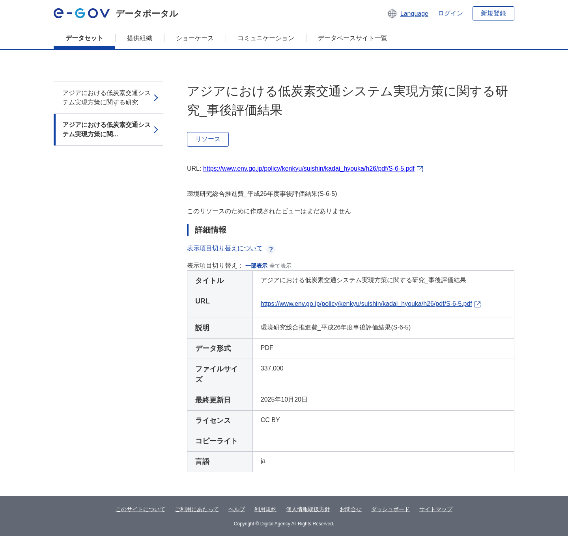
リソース (207, 139)
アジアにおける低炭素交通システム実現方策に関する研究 (106, 97)
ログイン (450, 13)
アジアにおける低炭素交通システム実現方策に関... (106, 129)
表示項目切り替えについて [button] (231, 248)
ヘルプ (236, 509)
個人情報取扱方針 (308, 509)
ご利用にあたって (197, 509)
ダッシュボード (390, 509)
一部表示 (256, 265)
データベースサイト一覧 (352, 38)
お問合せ (351, 509)
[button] (407, 13)
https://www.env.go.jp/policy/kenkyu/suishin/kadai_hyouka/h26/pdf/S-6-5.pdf (309, 168)
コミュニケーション (265, 38)
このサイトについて (140, 509)
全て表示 (280, 265)
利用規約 (265, 509)
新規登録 (493, 13)
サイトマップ (435, 509)
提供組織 (139, 38)
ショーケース (195, 38)
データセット (84, 38)
